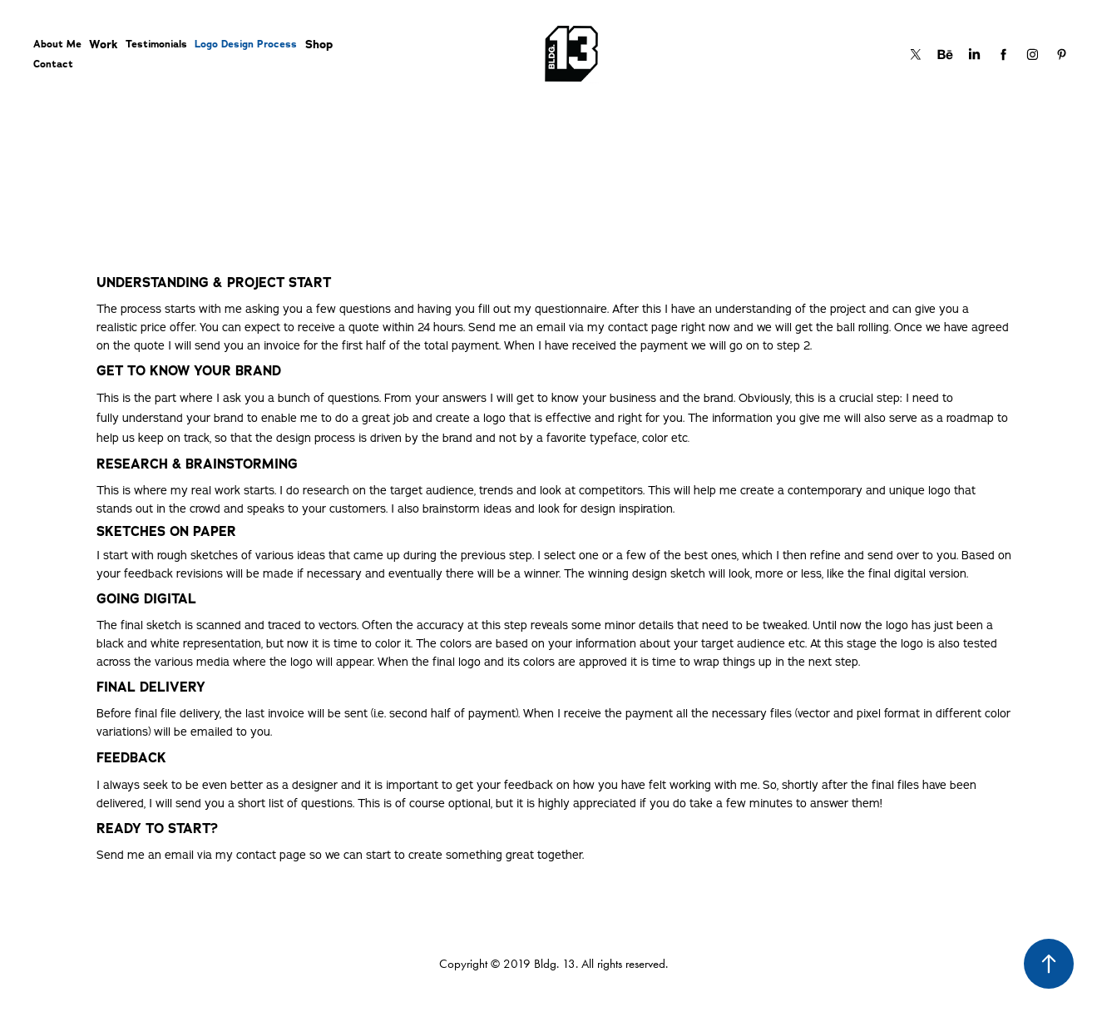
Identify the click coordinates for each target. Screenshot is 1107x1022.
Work (103, 44)
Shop (319, 44)
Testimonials (156, 44)
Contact (53, 64)
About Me (57, 44)
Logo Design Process (246, 44)
